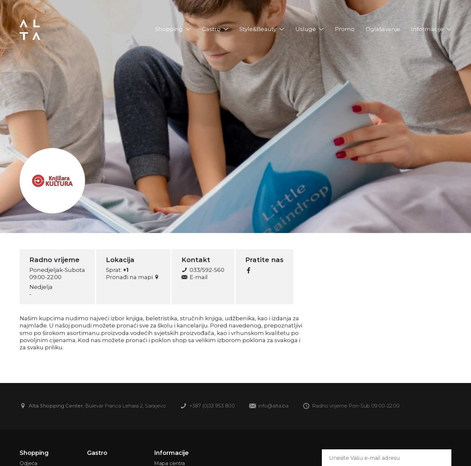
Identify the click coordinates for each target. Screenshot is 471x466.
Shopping (169, 29)
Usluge (305, 29)
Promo (345, 29)
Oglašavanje (383, 29)
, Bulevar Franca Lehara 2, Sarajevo (93, 406)
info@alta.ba (268, 406)
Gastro (211, 29)
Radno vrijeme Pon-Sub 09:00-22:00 (351, 406)
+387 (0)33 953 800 (207, 406)
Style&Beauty (257, 29)
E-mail (194, 277)
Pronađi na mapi (133, 277)
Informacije (427, 29)
